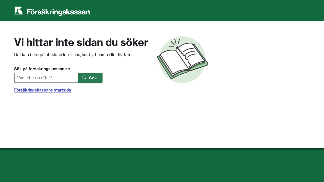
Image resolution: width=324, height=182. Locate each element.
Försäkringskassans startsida (42, 90)
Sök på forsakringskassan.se (42, 68)
